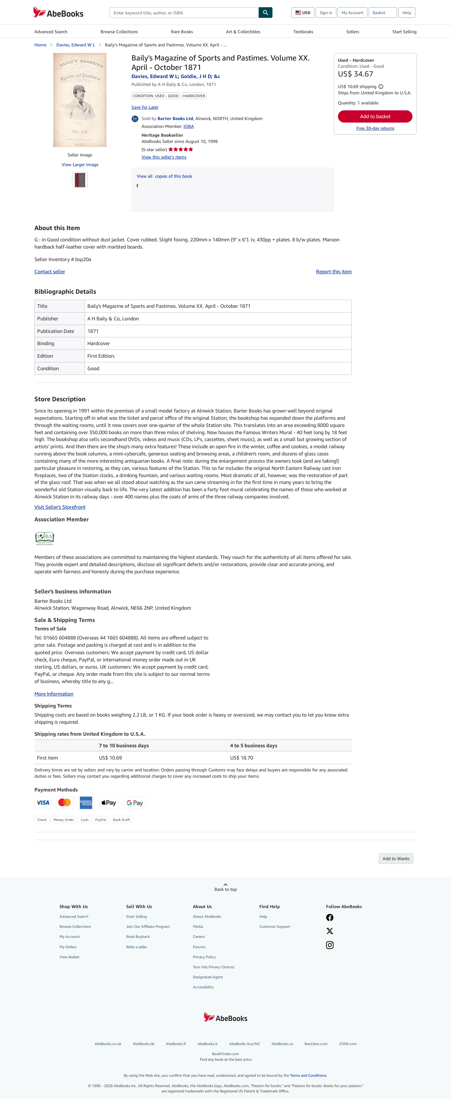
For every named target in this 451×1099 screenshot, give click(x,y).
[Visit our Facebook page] (330, 918)
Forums (199, 946)
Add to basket (375, 116)
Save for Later (145, 107)
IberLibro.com (316, 1043)
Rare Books (182, 31)
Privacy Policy (204, 956)
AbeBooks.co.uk (108, 1043)
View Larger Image (80, 164)
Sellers (352, 31)
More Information (53, 694)
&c (217, 76)
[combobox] (184, 12)
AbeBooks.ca (282, 1043)
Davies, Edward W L (75, 44)
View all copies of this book (164, 176)
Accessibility (203, 987)
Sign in (326, 12)
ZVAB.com (348, 1043)
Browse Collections (119, 31)
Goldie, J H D (196, 76)
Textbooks (303, 31)
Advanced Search (50, 31)
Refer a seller (136, 946)
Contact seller (49, 271)
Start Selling (404, 31)
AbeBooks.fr (176, 1043)
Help (406, 12)
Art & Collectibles (243, 31)
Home (40, 44)
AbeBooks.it (208, 1043)
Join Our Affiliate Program (148, 926)
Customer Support (274, 926)
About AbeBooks (207, 916)
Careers (199, 936)
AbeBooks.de (143, 1043)
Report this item (334, 271)
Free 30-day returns (375, 128)
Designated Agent (208, 977)
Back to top (226, 889)
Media (198, 926)
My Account (352, 12)
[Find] (265, 12)
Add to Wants (396, 858)
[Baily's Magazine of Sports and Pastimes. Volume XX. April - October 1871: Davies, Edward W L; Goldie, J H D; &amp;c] (79, 100)
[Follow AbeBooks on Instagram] (330, 945)
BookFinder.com (225, 1056)
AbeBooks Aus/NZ (244, 1043)
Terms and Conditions (308, 1075)
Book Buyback (138, 936)
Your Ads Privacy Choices (213, 967)
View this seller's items (164, 157)
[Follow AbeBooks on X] (330, 932)
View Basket (70, 956)
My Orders (68, 946)
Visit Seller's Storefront (60, 507)
